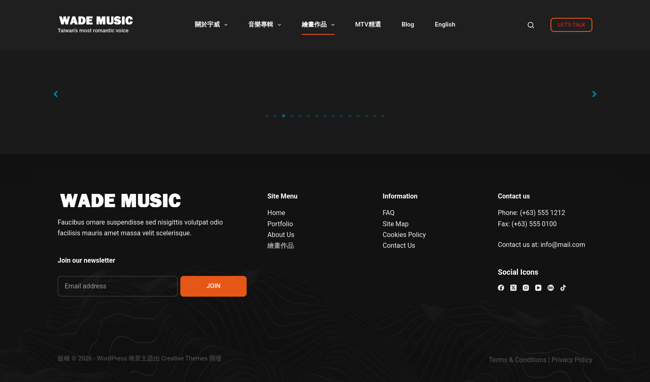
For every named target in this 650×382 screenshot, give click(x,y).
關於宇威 (213, 25)
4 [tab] (292, 116)
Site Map (396, 224)
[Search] (531, 25)
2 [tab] (275, 116)
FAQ (389, 213)
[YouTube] (538, 288)
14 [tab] (375, 116)
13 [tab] (366, 116)
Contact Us (399, 245)
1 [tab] (267, 116)
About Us (280, 235)
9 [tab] (333, 116)
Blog (408, 24)
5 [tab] (300, 116)
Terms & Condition (516, 360)
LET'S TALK (571, 25)
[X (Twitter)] (513, 288)
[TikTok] (563, 288)
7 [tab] (317, 116)
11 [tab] (350, 116)
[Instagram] (526, 288)
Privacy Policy (572, 360)
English (445, 24)
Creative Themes (184, 358)
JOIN (213, 286)
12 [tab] (358, 116)
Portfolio (280, 224)
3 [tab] (283, 116)
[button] (55, 94)
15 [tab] (383, 116)
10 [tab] (341, 116)
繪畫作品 (320, 25)
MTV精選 (368, 24)
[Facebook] (501, 288)
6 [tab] (308, 116)
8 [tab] (325, 116)
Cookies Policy (404, 235)
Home (276, 213)
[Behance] (551, 288)
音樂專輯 (266, 25)
